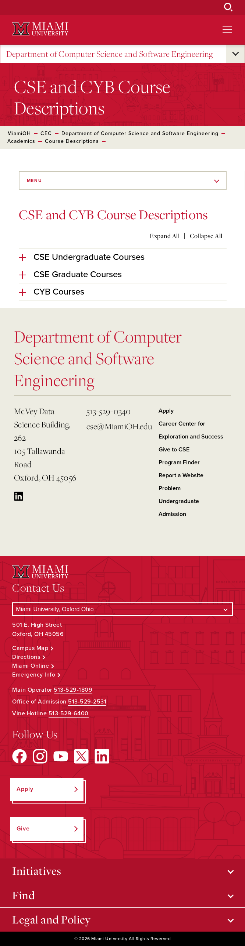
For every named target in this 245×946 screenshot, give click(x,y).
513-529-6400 (69, 713)
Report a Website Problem (181, 482)
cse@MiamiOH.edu (119, 426)
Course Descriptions (72, 141)
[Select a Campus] (122, 609)
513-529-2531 (87, 701)
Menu (34, 180)
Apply (166, 410)
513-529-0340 (108, 411)
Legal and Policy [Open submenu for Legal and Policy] (51, 919)
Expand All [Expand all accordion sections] (165, 236)
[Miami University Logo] (40, 29)
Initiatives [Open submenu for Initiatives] (36, 870)
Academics (21, 141)
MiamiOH (19, 133)
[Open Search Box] (228, 7)
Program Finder (179, 462)
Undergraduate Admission (179, 508)
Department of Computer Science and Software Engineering (109, 54)
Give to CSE (174, 449)
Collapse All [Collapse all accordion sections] (206, 236)
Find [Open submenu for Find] (23, 895)
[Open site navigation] (227, 29)
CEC (46, 133)
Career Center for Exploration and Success (191, 430)
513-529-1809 (73, 690)
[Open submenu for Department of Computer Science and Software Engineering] (235, 54)
